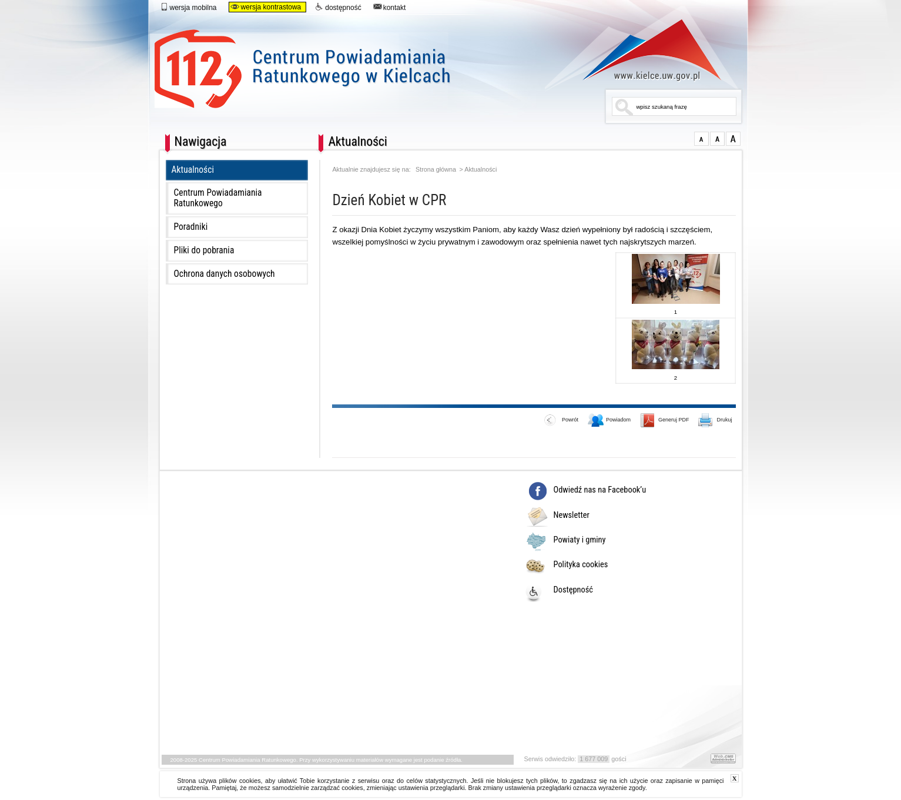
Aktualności (193, 170)
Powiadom (609, 421)
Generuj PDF (665, 421)
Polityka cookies (581, 565)
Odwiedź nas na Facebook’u (600, 490)
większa (717, 139)
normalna (701, 139)
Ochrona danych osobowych (224, 274)
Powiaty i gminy (580, 540)
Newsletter (571, 515)
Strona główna (436, 169)
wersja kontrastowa (266, 7)
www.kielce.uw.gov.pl (643, 50)
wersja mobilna (188, 7)
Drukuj (715, 421)
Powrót (561, 421)
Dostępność (574, 590)
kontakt (389, 7)
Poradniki (191, 227)
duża (733, 139)
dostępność (338, 7)
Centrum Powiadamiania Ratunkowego (382, 63)
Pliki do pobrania (204, 250)
